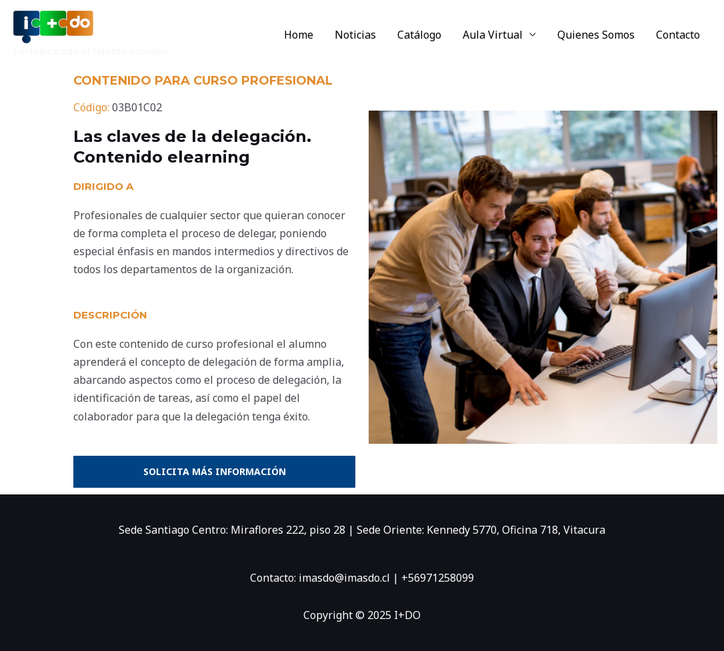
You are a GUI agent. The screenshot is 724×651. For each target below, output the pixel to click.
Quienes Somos (596, 34)
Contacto (678, 34)
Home (298, 34)
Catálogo (419, 34)
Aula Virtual (493, 34)
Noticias (355, 34)
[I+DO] (53, 26)
